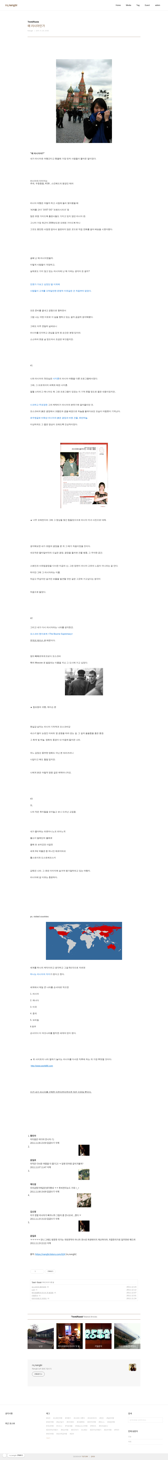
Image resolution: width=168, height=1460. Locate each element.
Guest (147, 5)
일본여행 (111, 1418)
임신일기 (60, 1422)
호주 (48, 1418)
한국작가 (75, 1430)
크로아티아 (93, 1418)
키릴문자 (35, 1295)
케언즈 (93, 1426)
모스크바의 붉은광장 (39, 1287)
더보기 (48, 1438)
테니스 (102, 1422)
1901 (117, 1430)
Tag (138, 5)
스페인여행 (58, 1418)
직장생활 (69, 1426)
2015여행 (92, 1422)
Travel (34, 1282)
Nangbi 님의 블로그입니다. (42, 1369)
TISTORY (85, 1457)
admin (157, 5)
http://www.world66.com (42, 1066)
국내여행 (50, 1426)
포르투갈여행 (62, 1434)
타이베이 (71, 1422)
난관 (33, 1290)
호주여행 (108, 1430)
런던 (102, 1418)
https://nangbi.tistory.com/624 (50, 1254)
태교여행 (65, 1430)
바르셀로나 (104, 1426)
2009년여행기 (52, 1430)
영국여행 (50, 1434)
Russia (39, 1282)
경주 (72, 1434)
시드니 (59, 1426)
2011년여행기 (96, 1430)
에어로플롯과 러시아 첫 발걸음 (42, 1293)
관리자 (93, 1457)
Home (118, 5)
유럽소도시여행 (81, 1426)
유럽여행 (111, 1422)
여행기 (68, 1418)
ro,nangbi (11, 5)
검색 (160, 1420)
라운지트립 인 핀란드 (39, 1298)
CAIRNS (81, 1422)
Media (128, 5)
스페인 (84, 1430)
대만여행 (50, 1422)
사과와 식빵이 (80, 1418)
